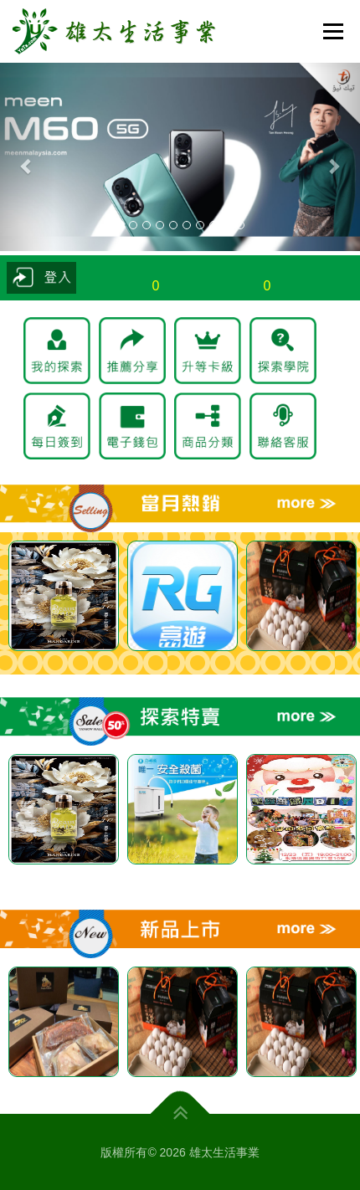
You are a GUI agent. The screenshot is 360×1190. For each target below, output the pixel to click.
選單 (330, 31)
